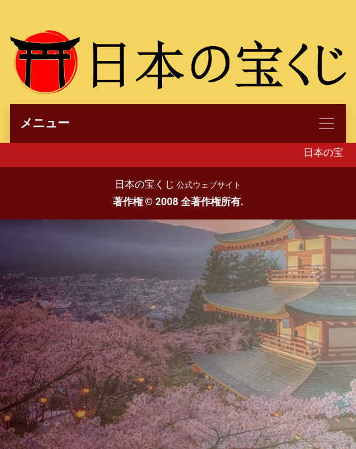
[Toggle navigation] (178, 123)
